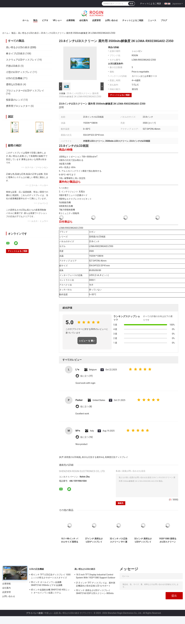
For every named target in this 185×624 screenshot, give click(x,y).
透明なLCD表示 (14, 84)
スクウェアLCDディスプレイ (21, 59)
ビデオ (45, 20)
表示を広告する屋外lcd (93, 457)
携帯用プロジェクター (18, 106)
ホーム (25, 20)
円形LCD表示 (13, 65)
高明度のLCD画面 (72, 457)
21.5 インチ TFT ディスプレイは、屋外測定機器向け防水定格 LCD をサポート (95, 584)
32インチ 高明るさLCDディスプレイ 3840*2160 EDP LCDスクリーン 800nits (143, 540)
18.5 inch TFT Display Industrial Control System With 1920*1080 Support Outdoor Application (95, 576)
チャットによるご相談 (150, 3)
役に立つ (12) (86, 437)
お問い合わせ (111, 20)
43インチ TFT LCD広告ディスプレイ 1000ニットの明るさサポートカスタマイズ (51, 576)
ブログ (164, 20)
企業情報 (70, 20)
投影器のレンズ (14, 99)
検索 (131, 4)
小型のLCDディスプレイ (19, 72)
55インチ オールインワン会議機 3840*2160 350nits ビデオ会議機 (46, 583)
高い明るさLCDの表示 (28, 33)
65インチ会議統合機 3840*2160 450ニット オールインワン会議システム (50, 591)
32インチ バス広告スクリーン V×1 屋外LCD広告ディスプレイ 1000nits (119, 540)
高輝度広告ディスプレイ (116, 457)
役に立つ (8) (86, 406)
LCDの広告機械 (14, 78)
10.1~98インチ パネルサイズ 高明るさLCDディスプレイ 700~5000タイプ (69, 540)
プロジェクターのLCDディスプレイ (25, 90)
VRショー (57, 20)
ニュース (152, 20)
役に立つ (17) (86, 376)
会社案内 (83, 20)
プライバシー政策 (34, 613)
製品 (35, 20)
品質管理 (96, 20)
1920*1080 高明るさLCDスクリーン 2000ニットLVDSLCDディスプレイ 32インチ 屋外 (167, 540)
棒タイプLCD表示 (15, 53)
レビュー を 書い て (87, 341)
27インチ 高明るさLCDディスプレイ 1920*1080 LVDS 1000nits (94, 540)
